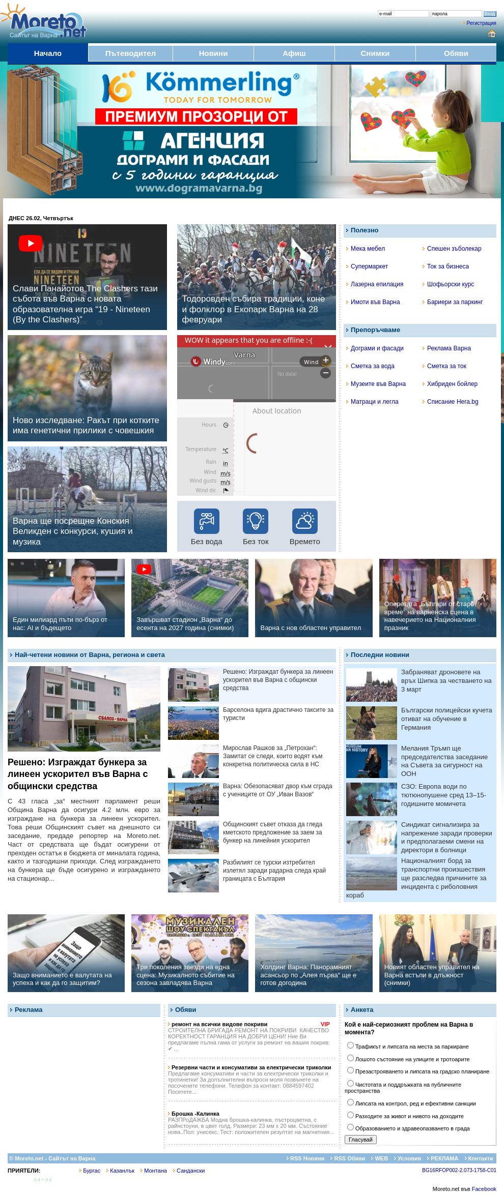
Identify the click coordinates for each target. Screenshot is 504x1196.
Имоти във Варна (373, 302)
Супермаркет (367, 266)
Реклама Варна (447, 348)
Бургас (89, 1171)
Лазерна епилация (374, 284)
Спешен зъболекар (452, 248)
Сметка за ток (444, 366)
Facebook (484, 1189)
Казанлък (120, 1171)
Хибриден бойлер (450, 383)
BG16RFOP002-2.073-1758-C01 (459, 1170)
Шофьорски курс (448, 284)
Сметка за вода (370, 366)
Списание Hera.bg (451, 401)
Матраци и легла (372, 401)
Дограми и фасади (375, 348)
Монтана (154, 1171)
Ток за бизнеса (446, 266)
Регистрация (481, 23)
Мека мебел (365, 248)
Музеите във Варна (376, 383)
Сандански (189, 1171)
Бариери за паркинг (453, 302)
